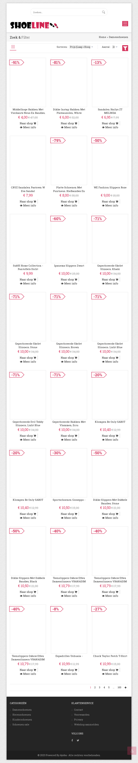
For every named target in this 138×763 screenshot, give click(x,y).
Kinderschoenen (22, 719)
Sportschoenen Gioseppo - (69, 499)
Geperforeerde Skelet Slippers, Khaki (110, 267)
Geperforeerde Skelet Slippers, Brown (69, 345)
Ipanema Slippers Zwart (69, 265)
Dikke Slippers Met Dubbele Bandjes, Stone (110, 501)
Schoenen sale (20, 724)
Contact (78, 709)
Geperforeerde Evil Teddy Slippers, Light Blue (28, 423)
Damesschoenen (118, 37)
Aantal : (110, 47)
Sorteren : (75, 47)
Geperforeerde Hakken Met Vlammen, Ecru (69, 423)
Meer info (28, 127)
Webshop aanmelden (86, 724)
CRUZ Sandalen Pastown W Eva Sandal (28, 189)
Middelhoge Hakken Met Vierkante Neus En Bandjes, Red (28, 113)
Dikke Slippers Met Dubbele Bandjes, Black (28, 579)
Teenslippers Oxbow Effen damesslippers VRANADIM (69, 579)
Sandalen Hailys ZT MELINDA (110, 111)
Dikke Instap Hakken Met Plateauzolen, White (69, 111)
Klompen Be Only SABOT (110, 421)
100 (119, 687)
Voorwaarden (82, 714)
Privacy (78, 719)
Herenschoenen (21, 714)
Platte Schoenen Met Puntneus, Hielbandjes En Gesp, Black (69, 191)
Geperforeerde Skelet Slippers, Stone (28, 345)
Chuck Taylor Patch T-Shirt (110, 656)
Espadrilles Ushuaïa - (69, 656)
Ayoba (63, 755)
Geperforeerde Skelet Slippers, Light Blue (110, 345)
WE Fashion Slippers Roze (110, 187)
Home (102, 37)
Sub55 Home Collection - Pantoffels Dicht (28, 267)
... (113, 687)
